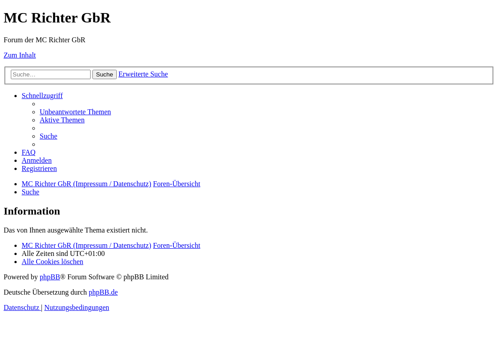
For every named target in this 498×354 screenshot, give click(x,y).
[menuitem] (75, 112)
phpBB (50, 277)
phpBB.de (103, 292)
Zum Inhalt (20, 55)
